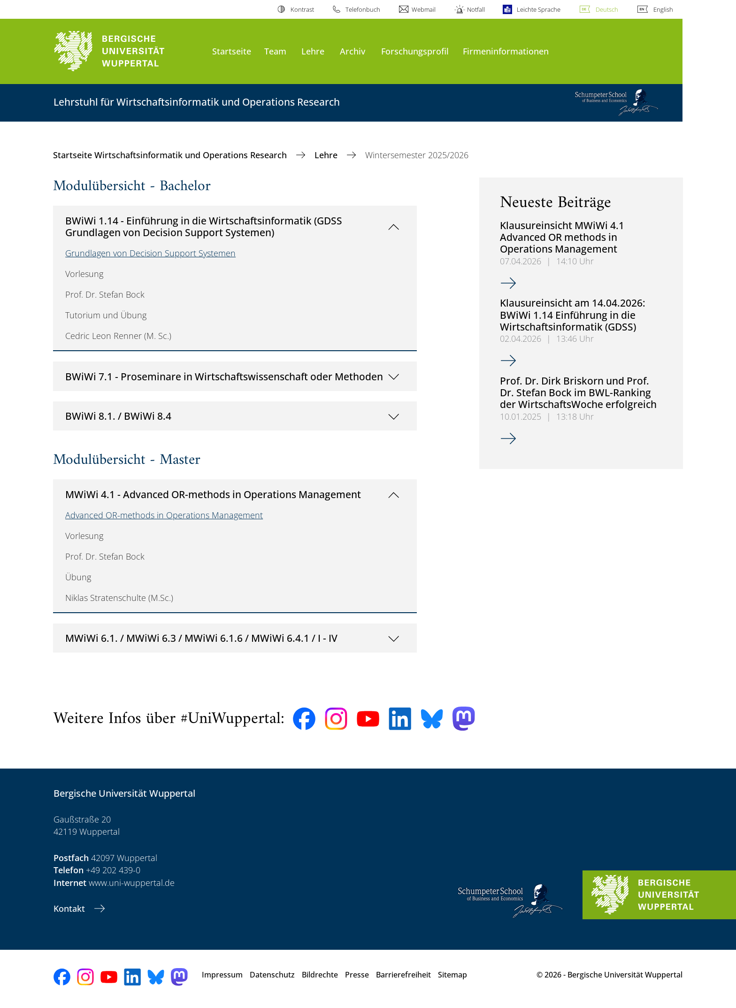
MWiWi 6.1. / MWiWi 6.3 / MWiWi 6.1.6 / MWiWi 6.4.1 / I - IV (201, 637)
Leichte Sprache (538, 9)
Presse (357, 975)
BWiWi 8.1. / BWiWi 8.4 (118, 415)
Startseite (231, 51)
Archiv (352, 51)
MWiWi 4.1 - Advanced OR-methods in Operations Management (213, 494)
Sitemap (452, 975)
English (663, 9)
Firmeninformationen (506, 51)
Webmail (424, 9)
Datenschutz (272, 975)
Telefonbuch (362, 9)
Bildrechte (320, 975)
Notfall (476, 9)
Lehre (312, 51)
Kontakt (70, 908)
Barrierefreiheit (403, 975)
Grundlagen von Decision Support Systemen (150, 253)
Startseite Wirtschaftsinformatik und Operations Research (171, 155)
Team (275, 51)
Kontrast (302, 9)
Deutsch (607, 9)
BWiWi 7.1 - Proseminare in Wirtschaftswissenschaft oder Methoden (224, 376)
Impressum (222, 975)
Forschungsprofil (415, 51)
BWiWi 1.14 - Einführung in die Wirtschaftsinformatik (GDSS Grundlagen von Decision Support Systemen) (203, 226)
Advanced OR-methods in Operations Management (164, 515)
